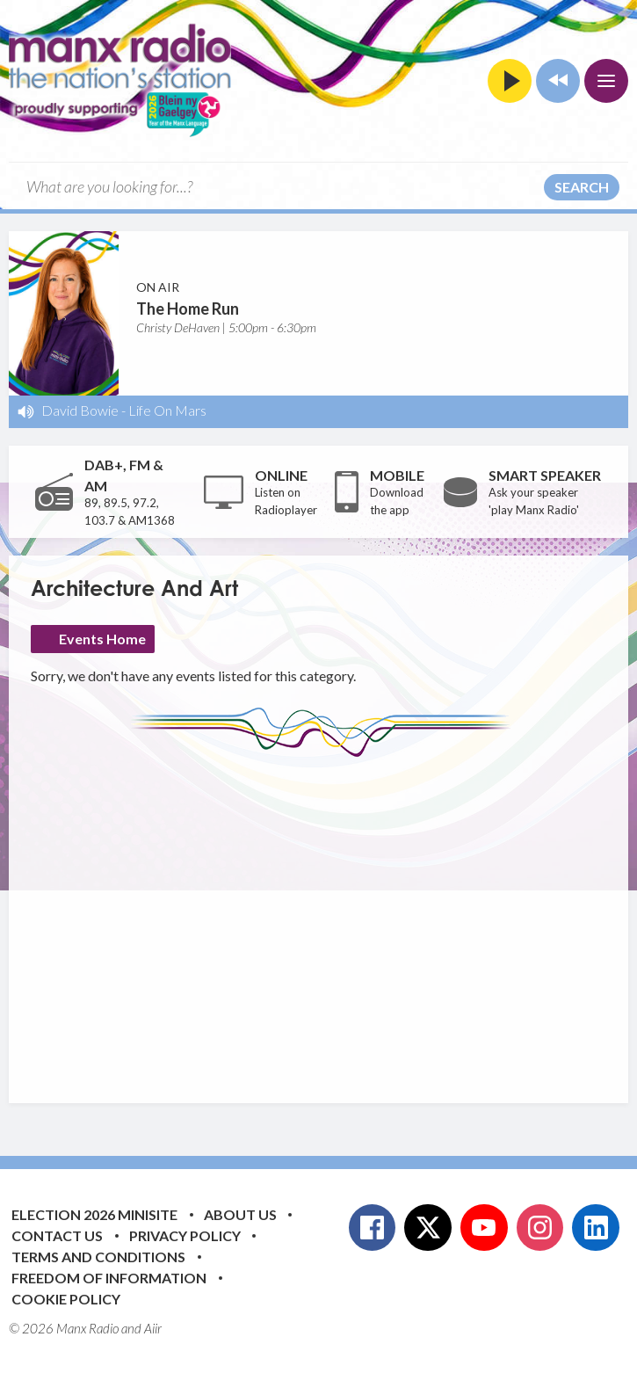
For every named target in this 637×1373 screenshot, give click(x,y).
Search (581, 186)
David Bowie (80, 410)
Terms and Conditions (98, 1256)
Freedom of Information (108, 1277)
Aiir (153, 1328)
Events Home (102, 638)
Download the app (396, 501)
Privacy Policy (185, 1235)
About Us (240, 1214)
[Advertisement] (334, 917)
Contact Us (57, 1235)
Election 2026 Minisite (94, 1214)
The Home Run (187, 308)
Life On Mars (167, 410)
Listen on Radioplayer (286, 501)
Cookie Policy (65, 1298)
